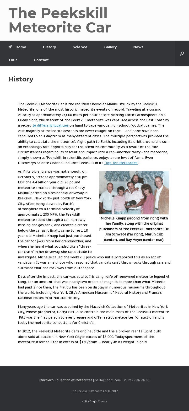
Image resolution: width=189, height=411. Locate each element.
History (49, 47)
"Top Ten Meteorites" (121, 163)
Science (80, 47)
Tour (12, 60)
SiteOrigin (90, 401)
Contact (41, 60)
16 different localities (50, 125)
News (138, 47)
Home (17, 47)
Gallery (110, 47)
